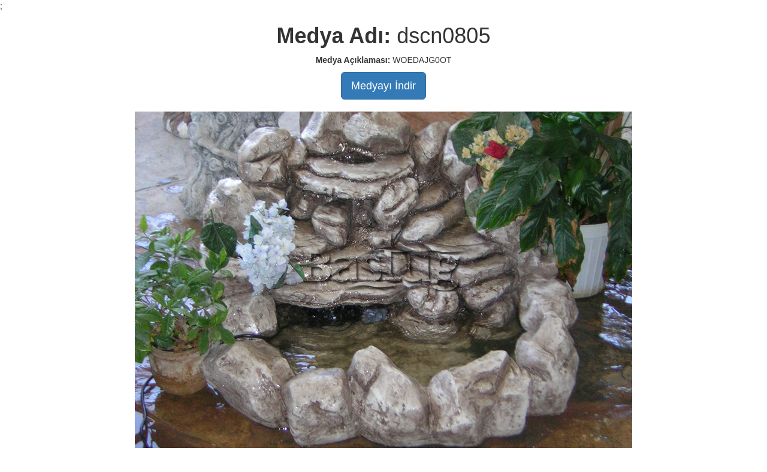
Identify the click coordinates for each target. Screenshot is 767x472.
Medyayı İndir (383, 86)
